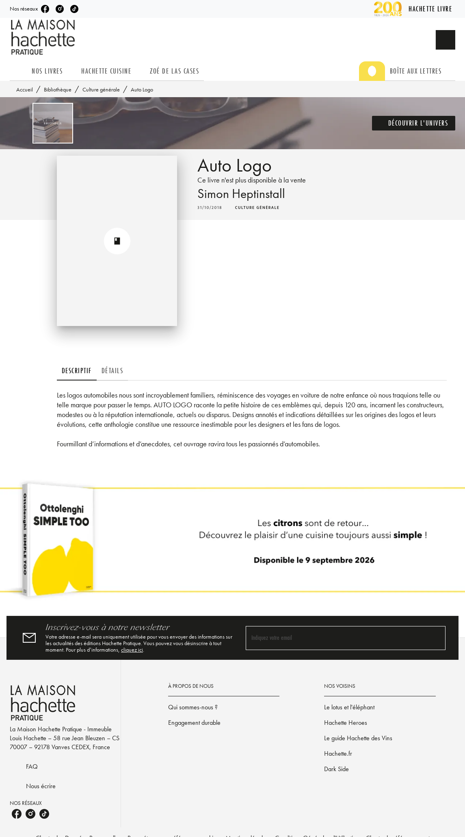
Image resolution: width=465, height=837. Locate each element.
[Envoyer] (436, 638)
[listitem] (45, 9)
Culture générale (101, 89)
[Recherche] (445, 40)
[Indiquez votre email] (336, 638)
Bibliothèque (57, 89)
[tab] (18, 71)
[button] (414, 123)
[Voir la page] (232, 543)
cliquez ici (132, 649)
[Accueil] (44, 37)
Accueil (24, 89)
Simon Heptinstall (241, 193)
